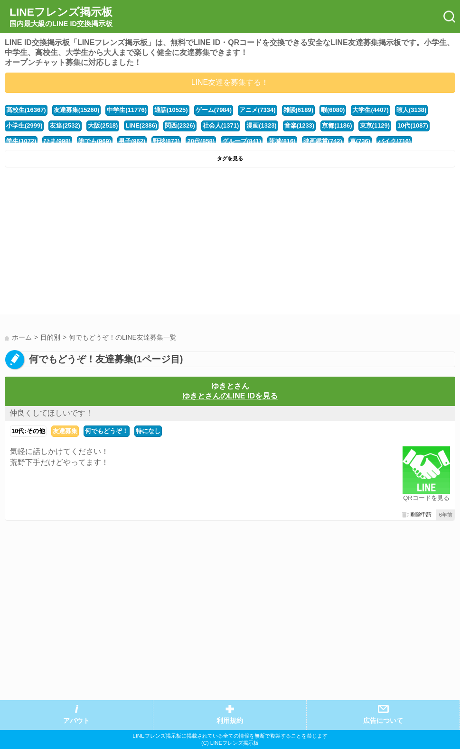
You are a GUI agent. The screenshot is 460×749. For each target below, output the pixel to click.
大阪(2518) (103, 125)
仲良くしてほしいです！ (51, 413)
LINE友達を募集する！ (230, 82)
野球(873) (166, 141)
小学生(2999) (24, 125)
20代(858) (201, 141)
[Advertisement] (230, 243)
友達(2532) (65, 125)
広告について (383, 720)
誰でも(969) (94, 141)
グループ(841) (241, 141)
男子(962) (132, 141)
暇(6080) (333, 109)
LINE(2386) (141, 125)
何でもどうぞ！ (106, 431)
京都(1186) (337, 125)
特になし (148, 431)
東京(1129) (375, 125)
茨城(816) (282, 141)
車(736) (360, 141)
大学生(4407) (370, 109)
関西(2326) (180, 125)
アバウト (76, 720)
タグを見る (230, 158)
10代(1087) (412, 125)
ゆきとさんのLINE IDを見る (230, 396)
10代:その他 (28, 431)
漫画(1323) (261, 125)
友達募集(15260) (77, 109)
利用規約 (229, 720)
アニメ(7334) (257, 109)
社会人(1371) (221, 125)
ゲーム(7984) (214, 109)
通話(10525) (171, 109)
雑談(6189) (298, 109)
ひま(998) (57, 141)
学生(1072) (21, 141)
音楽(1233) (299, 125)
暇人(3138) (411, 109)
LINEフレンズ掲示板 (61, 17)
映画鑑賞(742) (322, 141)
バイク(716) (394, 141)
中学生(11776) (127, 109)
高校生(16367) (26, 109)
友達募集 (65, 431)
